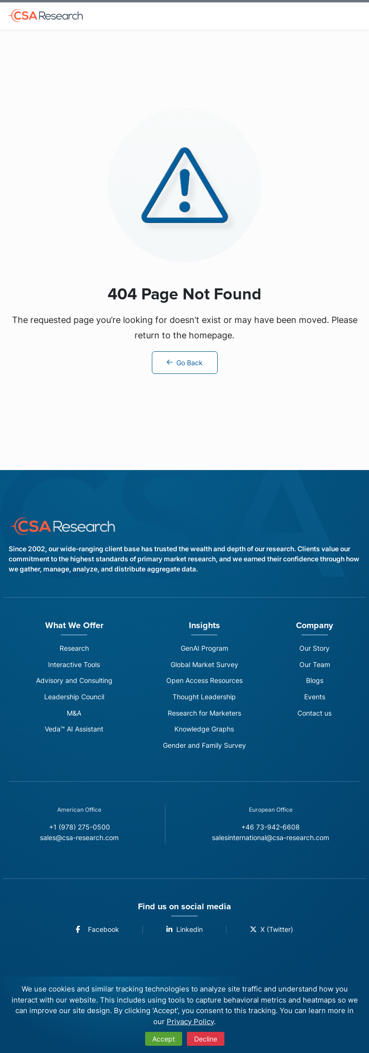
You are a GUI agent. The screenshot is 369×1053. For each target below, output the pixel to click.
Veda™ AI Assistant (74, 731)
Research (74, 648)
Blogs (318, 681)
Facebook (94, 932)
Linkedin (183, 932)
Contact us (318, 714)
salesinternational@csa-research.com (274, 840)
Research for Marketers (208, 714)
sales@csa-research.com (74, 840)
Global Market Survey (207, 664)
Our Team (317, 664)
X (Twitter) (273, 932)
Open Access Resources (207, 681)
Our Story (318, 648)
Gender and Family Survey (208, 747)
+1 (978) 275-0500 (73, 829)
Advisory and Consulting (74, 681)
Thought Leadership (207, 698)
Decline (205, 1039)
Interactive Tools (74, 664)
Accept (163, 1039)
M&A (74, 714)
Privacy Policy (190, 1021)
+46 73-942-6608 (274, 829)
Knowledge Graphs (207, 731)
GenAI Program (208, 648)
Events (318, 698)
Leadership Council (74, 698)
